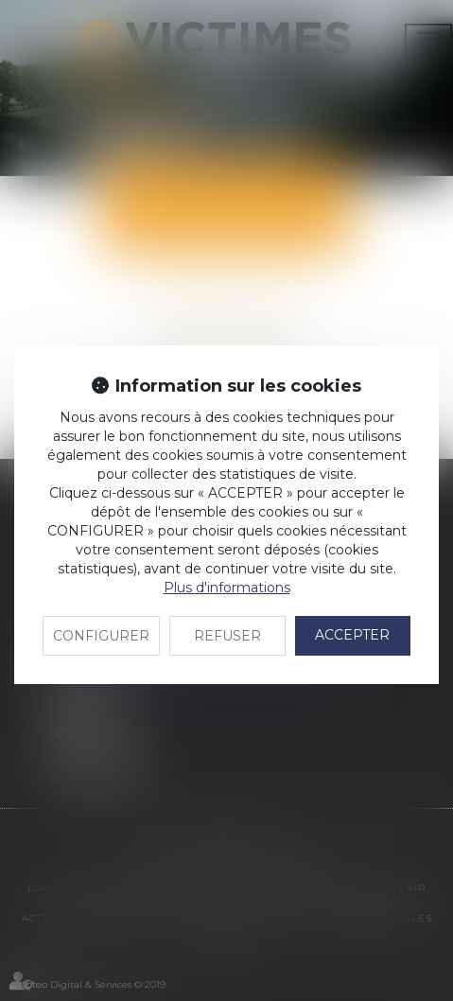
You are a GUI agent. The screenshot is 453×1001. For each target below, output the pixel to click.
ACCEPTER (352, 634)
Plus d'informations (227, 587)
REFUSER (227, 635)
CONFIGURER (101, 635)
